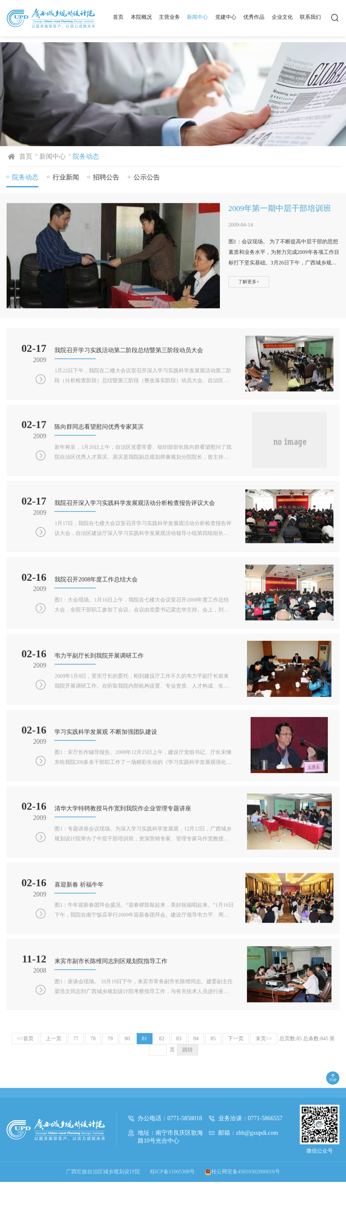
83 (179, 1121)
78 (93, 1121)
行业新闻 (64, 177)
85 (213, 1121)
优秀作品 (253, 17)
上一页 (53, 1121)
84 (196, 1121)
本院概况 (141, 17)
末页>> (264, 1121)
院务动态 (90, 156)
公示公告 (144, 177)
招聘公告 (104, 177)
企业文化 (282, 17)
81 (144, 1121)
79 (110, 1121)
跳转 (187, 1132)
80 (127, 1121)
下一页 (236, 1121)
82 (161, 1121)
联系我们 (310, 17)
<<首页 (25, 1121)
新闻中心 (197, 17)
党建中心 (225, 17)
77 (76, 1121)
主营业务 (169, 17)
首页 (118, 17)
